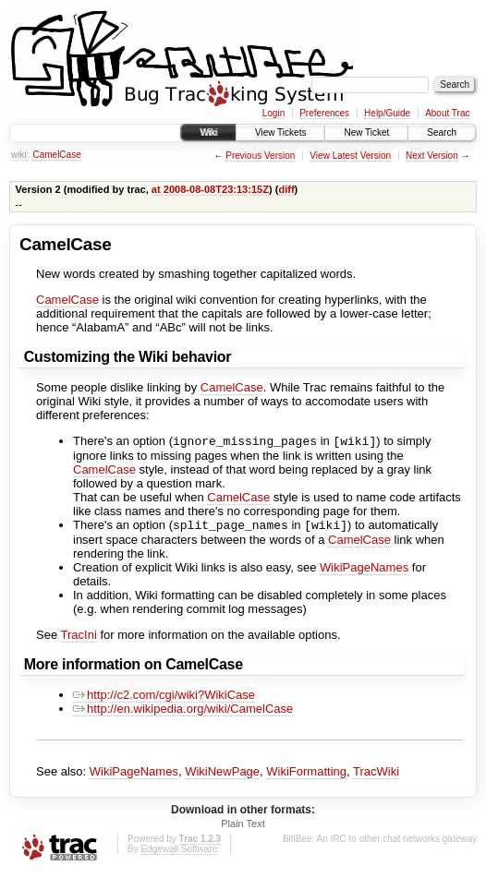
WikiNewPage (222, 775)
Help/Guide (387, 113)
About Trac (447, 113)
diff (286, 189)
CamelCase (56, 155)
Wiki (208, 132)
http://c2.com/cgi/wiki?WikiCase (164, 698)
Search (441, 132)
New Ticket (366, 132)
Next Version (432, 155)
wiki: (20, 155)
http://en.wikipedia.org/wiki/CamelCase (183, 712)
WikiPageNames (364, 571)
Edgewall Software (178, 853)
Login (273, 113)
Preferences (324, 113)
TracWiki (376, 775)
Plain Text (243, 827)
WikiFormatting (306, 775)
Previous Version (260, 155)
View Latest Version (350, 155)
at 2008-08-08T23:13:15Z (210, 189)
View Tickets (280, 132)
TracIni (79, 638)
